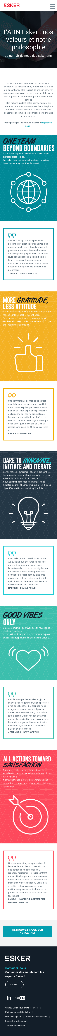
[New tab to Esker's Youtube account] (20, 998)
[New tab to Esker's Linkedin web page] (9, 998)
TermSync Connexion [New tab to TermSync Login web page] (15, 1026)
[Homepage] (13, 5)
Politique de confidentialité (17, 1012)
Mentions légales (13, 1016)
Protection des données (37, 1016)
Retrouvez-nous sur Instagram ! (27, 931)
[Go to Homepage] (18, 958)
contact (14, 984)
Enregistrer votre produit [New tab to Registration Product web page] (16, 1021)
